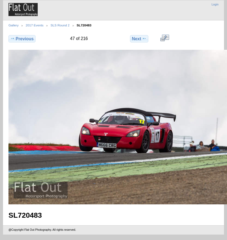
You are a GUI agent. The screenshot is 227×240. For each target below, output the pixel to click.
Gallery (13, 25)
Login (215, 4)
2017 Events (34, 25)
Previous (22, 38)
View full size (164, 38)
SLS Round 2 (60, 25)
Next (139, 38)
